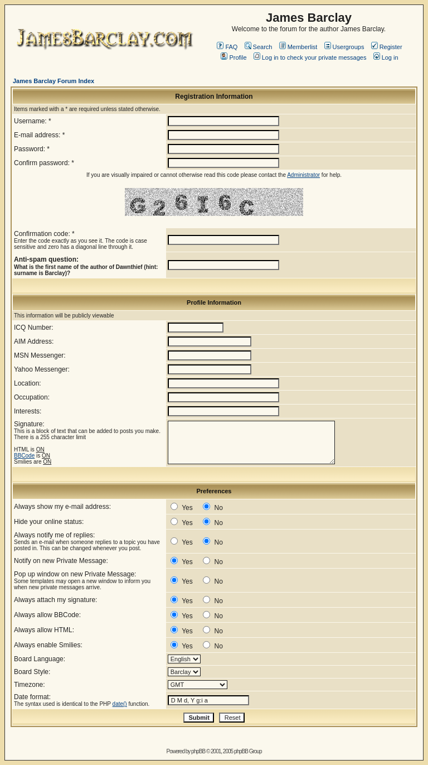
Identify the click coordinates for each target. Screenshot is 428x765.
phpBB (198, 751)
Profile (233, 57)
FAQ (227, 47)
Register (386, 47)
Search (259, 47)
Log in (385, 57)
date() (120, 704)
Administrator (303, 175)
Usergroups (344, 47)
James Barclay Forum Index (53, 81)
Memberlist (298, 47)
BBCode (24, 456)
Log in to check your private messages (310, 57)
